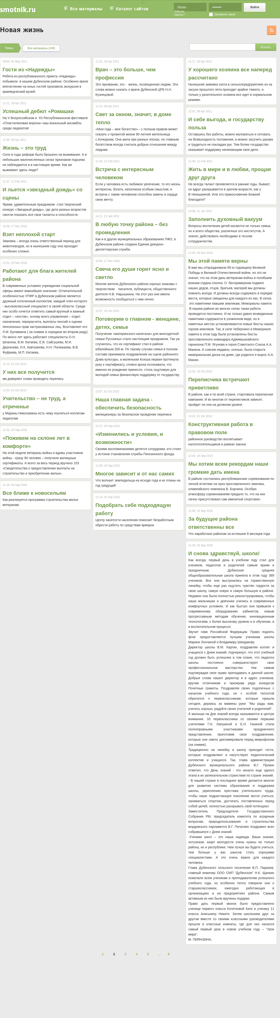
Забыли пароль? (179, 13)
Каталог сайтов (132, 9)
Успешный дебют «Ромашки (38, 111)
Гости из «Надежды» (29, 69)
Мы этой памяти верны (218, 261)
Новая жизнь (21, 30)
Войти (254, 7)
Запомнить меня (224, 14)
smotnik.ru (18, 9)
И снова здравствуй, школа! (223, 553)
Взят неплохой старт (29, 234)
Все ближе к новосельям (34, 493)
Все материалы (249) (41, 48)
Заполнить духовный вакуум (225, 219)
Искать (266, 47)
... (159, 954)
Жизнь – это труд (24, 148)
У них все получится (28, 372)
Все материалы (86, 9)
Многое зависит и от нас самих (134, 474)
